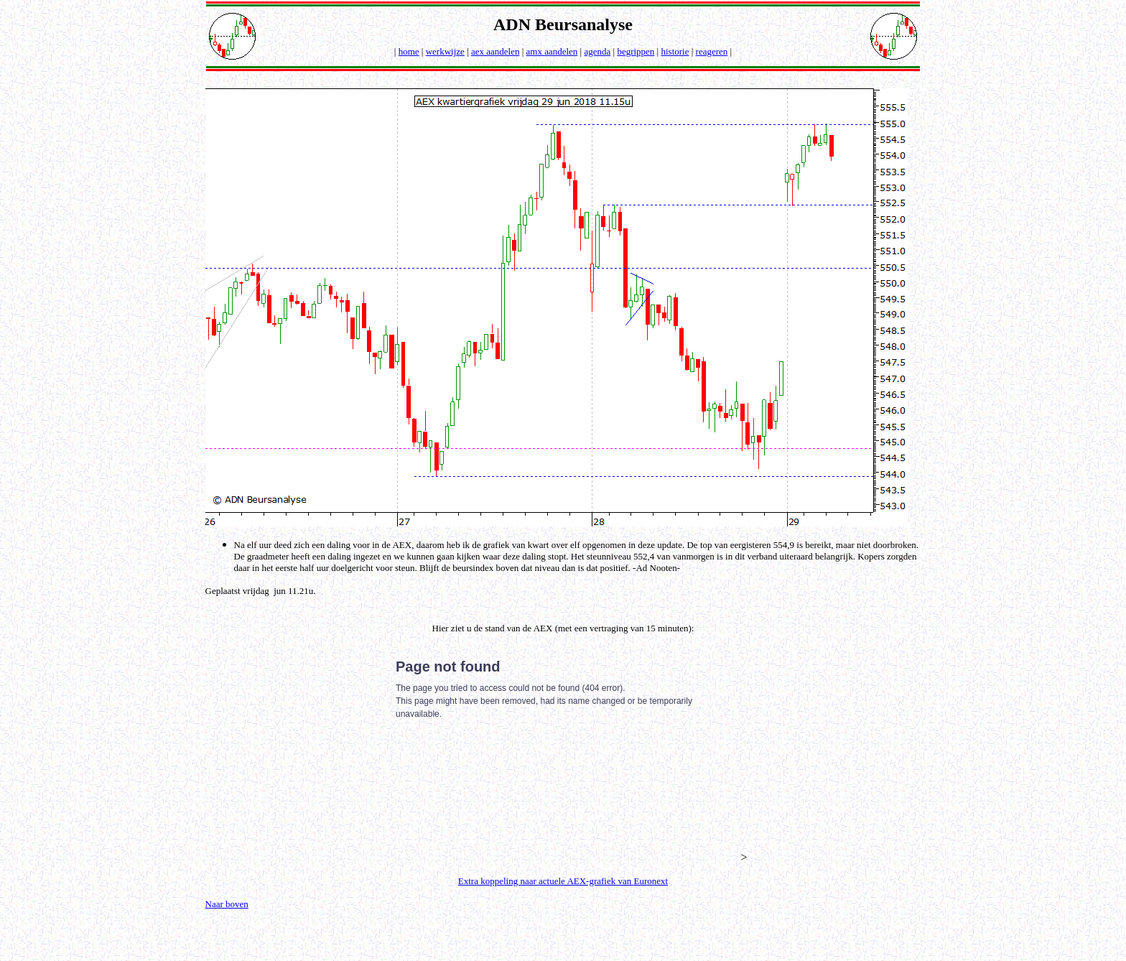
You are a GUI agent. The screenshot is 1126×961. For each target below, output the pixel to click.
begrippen (635, 51)
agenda (597, 51)
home (409, 51)
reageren (712, 51)
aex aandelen (495, 51)
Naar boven (226, 904)
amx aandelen (552, 51)
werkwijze (445, 51)
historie (675, 51)
